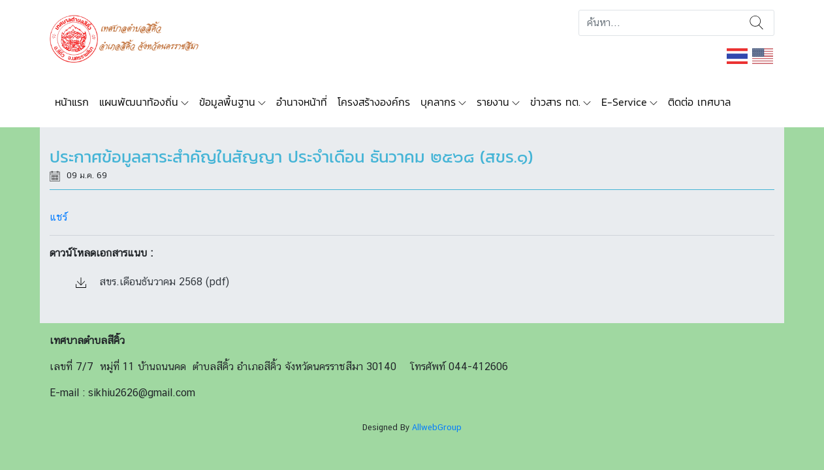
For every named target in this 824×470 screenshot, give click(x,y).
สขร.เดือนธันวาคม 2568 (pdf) (152, 281)
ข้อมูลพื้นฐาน (227, 102)
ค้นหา (756, 22)
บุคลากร (438, 102)
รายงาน (493, 102)
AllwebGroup (437, 427)
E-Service (624, 102)
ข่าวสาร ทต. (555, 102)
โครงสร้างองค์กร (374, 102)
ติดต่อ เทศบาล (699, 102)
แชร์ (58, 217)
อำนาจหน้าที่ (301, 102)
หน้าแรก (72, 102)
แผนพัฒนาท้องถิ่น (138, 102)
